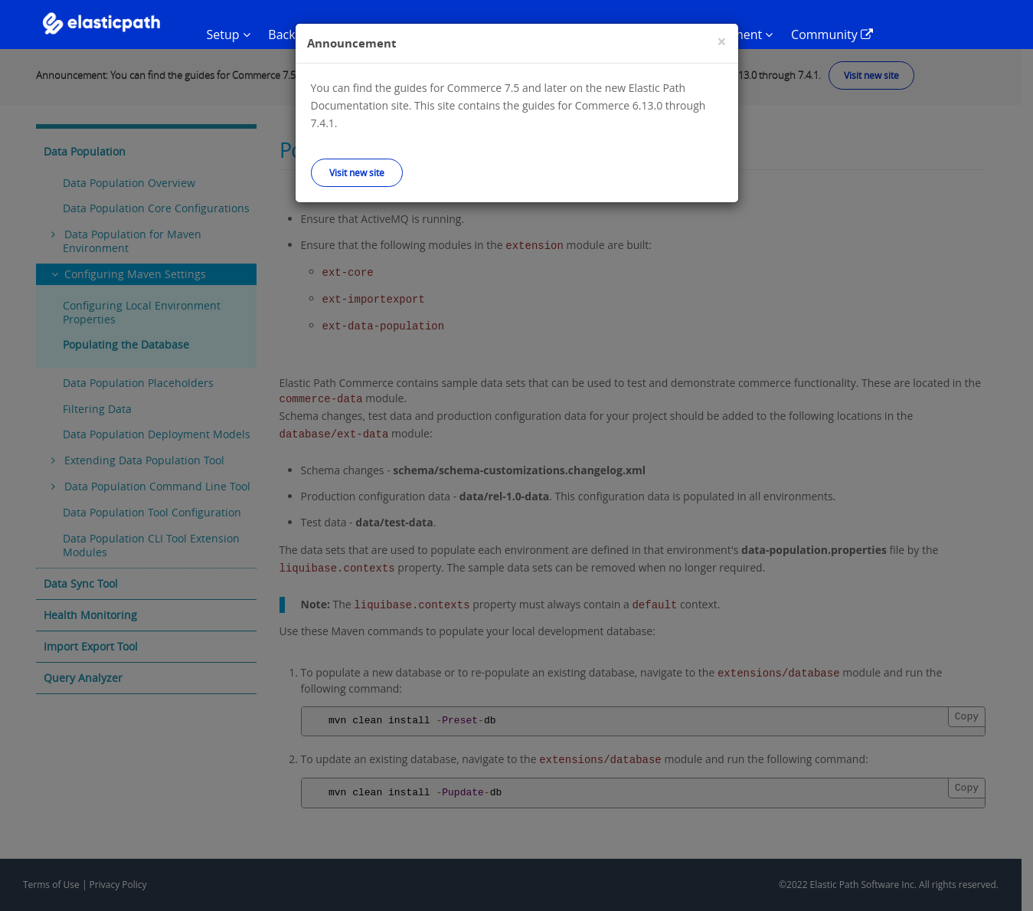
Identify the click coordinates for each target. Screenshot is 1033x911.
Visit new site (356, 172)
